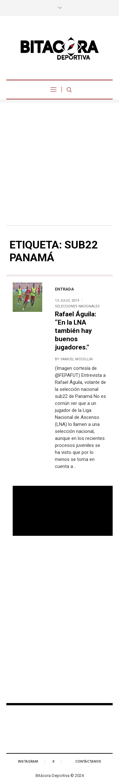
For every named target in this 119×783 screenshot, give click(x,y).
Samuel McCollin (76, 359)
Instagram (28, 761)
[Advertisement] (59, 162)
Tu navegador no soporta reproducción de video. (63, 511)
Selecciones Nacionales (77, 306)
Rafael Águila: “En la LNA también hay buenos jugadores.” (75, 330)
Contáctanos (88, 761)
